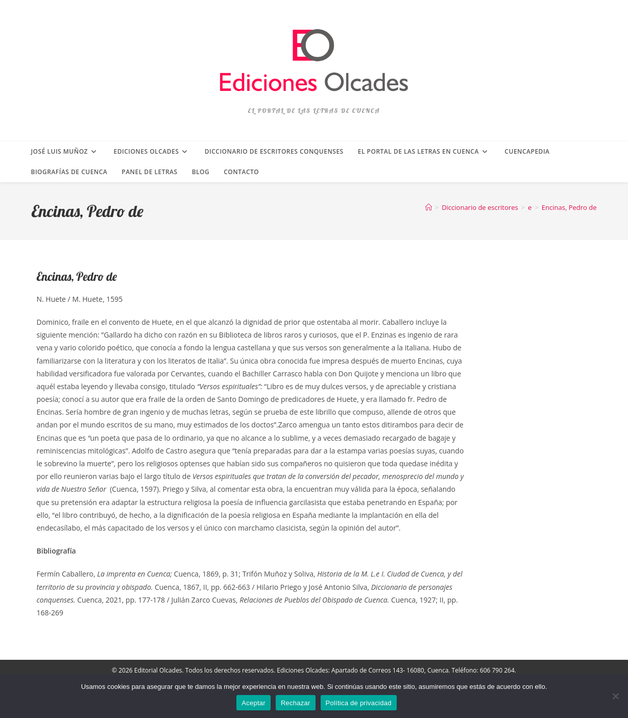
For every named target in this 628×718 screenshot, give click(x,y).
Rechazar (295, 703)
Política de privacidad (359, 703)
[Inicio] (428, 207)
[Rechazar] (615, 696)
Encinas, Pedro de (569, 207)
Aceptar (253, 703)
